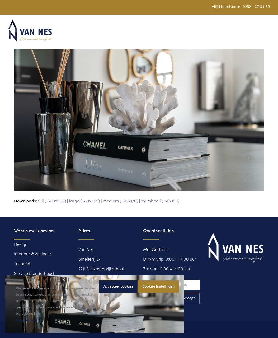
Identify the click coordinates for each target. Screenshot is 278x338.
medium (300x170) (120, 201)
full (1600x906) (52, 201)
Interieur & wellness (32, 254)
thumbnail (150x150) (160, 201)
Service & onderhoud (34, 274)
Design (20, 245)
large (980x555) (84, 201)
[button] (267, 34)
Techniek (22, 264)
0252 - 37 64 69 (256, 7)
